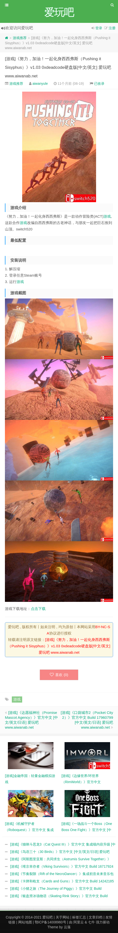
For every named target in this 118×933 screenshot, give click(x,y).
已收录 (99, 83)
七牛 (91, 922)
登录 (98, 28)
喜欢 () (59, 675)
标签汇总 (79, 917)
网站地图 (25, 922)
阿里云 (78, 922)
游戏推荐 (20, 38)
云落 (67, 927)
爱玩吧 (47, 917)
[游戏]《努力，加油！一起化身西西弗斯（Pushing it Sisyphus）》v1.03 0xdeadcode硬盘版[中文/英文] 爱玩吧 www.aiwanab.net (58, 67)
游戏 (107, 216)
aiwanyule (40, 83)
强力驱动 (103, 922)
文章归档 (95, 917)
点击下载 (38, 609)
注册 (112, 28)
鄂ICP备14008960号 (50, 922)
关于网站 (62, 917)
